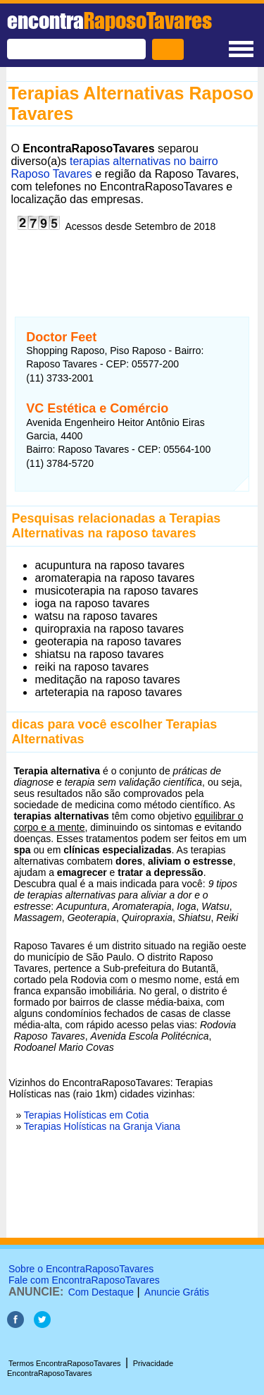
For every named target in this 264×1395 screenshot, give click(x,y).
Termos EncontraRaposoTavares (64, 1363)
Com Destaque (101, 1292)
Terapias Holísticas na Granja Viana (102, 1126)
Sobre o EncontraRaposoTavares (80, 1268)
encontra (109, 20)
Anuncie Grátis (176, 1292)
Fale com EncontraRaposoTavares (84, 1280)
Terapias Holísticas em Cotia (86, 1115)
